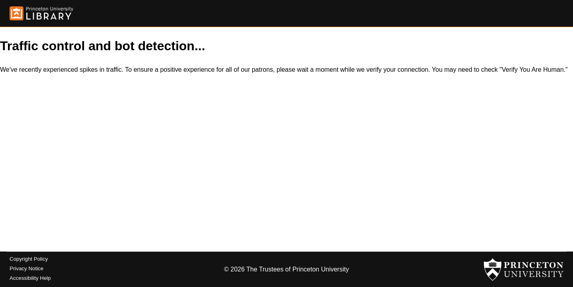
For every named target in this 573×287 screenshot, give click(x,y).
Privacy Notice (26, 268)
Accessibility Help (30, 278)
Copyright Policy (29, 259)
